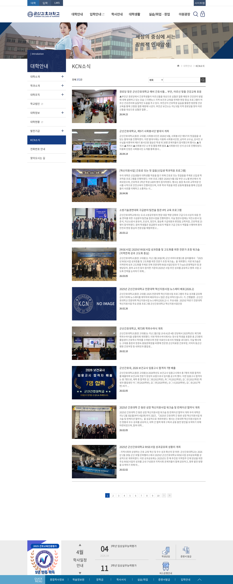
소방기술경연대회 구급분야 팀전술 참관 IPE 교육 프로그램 (150, 210)
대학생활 (134, 14)
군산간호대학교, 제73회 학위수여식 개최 (141, 328)
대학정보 (35, 113)
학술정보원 (78, 579)
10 (158, 495)
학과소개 (35, 85)
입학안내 (97, 14)
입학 (45, 3)
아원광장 (184, 14)
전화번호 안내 (37, 149)
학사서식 (121, 579)
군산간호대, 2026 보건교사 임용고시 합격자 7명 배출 (147, 368)
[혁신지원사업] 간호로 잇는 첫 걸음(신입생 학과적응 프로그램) (152, 170)
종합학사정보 (57, 579)
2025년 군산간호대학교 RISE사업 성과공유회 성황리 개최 (150, 447)
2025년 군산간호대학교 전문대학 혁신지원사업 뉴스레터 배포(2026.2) (156, 289)
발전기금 (35, 131)
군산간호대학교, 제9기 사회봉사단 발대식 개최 (144, 131)
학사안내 (117, 14)
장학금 (99, 579)
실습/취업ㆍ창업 (159, 14)
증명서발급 (164, 579)
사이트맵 (200, 3)
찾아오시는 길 (37, 158)
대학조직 (35, 94)
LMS (57, 2)
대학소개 (35, 76)
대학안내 (77, 14)
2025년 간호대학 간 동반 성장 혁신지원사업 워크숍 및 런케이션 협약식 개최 (159, 407)
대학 (33, 3)
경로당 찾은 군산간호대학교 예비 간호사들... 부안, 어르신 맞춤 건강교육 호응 (160, 91)
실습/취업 (142, 579)
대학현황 (36, 122)
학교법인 (36, 104)
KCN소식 (35, 140)
